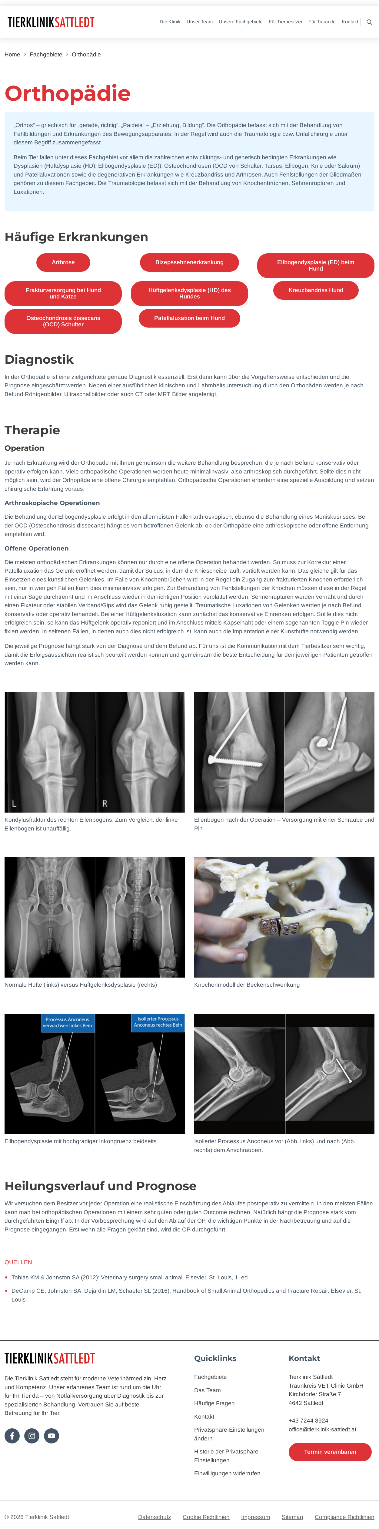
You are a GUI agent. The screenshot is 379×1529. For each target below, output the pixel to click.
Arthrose (63, 262)
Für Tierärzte (322, 21)
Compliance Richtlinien (344, 1517)
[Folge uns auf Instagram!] (31, 1435)
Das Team (207, 1390)
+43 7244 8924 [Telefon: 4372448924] (308, 1420)
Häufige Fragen (214, 1403)
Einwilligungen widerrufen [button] (227, 1473)
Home (12, 54)
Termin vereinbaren (330, 1452)
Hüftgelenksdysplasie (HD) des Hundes (189, 293)
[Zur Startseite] (69, 22)
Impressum (255, 1517)
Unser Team (200, 21)
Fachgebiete (46, 54)
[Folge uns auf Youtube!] (51, 1435)
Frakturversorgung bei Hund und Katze (63, 293)
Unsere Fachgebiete (241, 21)
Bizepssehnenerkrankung (189, 262)
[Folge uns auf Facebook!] (12, 1435)
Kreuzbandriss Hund (316, 290)
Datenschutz (154, 1517)
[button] (367, 22)
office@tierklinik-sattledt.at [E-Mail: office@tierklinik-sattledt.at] (322, 1429)
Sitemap (292, 1517)
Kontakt (350, 21)
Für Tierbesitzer (285, 21)
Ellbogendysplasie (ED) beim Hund (315, 265)
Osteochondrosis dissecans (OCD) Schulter (63, 321)
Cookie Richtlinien (206, 1517)
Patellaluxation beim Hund (189, 318)
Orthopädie (86, 54)
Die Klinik (170, 21)
